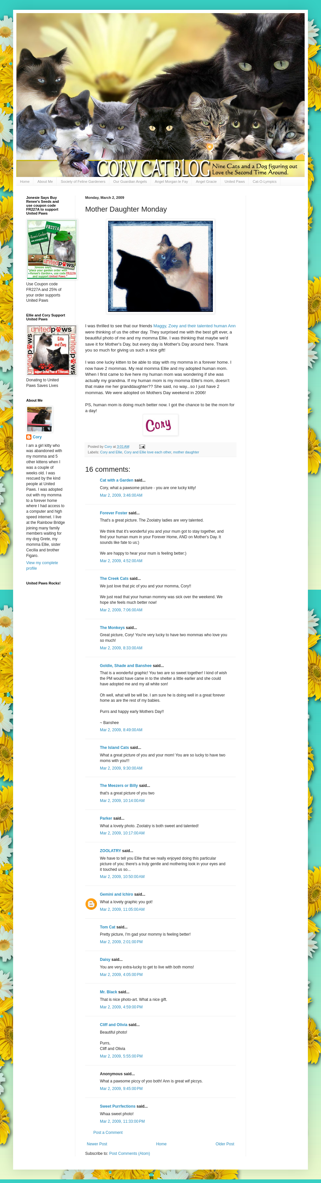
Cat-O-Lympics (264, 181)
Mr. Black (108, 992)
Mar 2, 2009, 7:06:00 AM (121, 610)
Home (24, 181)
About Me (45, 181)
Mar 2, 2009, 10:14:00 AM (122, 800)
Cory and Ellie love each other (147, 452)
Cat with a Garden (116, 480)
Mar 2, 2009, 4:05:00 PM (121, 974)
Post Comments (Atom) (129, 1153)
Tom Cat (107, 927)
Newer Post (97, 1144)
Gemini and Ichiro (116, 894)
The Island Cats (114, 747)
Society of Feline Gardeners (83, 181)
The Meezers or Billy (119, 785)
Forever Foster (113, 513)
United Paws (235, 181)
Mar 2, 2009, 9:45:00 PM (121, 1088)
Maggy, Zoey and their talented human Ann (194, 325)
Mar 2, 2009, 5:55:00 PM (121, 1056)
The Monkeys (112, 627)
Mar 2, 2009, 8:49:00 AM (121, 730)
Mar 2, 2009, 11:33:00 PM (122, 1121)
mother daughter (186, 452)
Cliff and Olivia (113, 1024)
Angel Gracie (206, 181)
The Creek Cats (114, 578)
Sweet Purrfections (118, 1106)
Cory (37, 437)
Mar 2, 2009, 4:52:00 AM (121, 561)
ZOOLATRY (110, 851)
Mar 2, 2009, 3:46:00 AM (121, 495)
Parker (106, 818)
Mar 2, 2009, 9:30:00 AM (121, 768)
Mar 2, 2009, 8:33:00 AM (121, 648)
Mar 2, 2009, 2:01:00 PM (121, 942)
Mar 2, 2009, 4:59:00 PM (121, 1007)
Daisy (105, 959)
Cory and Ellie (111, 452)
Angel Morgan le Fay (171, 181)
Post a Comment (108, 1132)
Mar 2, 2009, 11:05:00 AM (122, 909)
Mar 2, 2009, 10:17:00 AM (122, 833)
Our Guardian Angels (130, 181)
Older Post (225, 1144)
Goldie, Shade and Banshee (126, 665)
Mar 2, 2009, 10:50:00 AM (122, 876)
